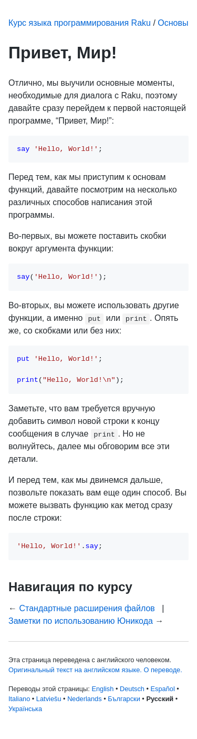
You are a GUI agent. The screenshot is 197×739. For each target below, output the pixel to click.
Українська (25, 709)
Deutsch (132, 689)
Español (163, 689)
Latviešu (48, 699)
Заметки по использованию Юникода (80, 620)
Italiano (19, 699)
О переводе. (162, 670)
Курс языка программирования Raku (79, 22)
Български (124, 699)
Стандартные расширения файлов (86, 608)
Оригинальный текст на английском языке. (75, 670)
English (102, 689)
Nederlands (84, 699)
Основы (173, 22)
